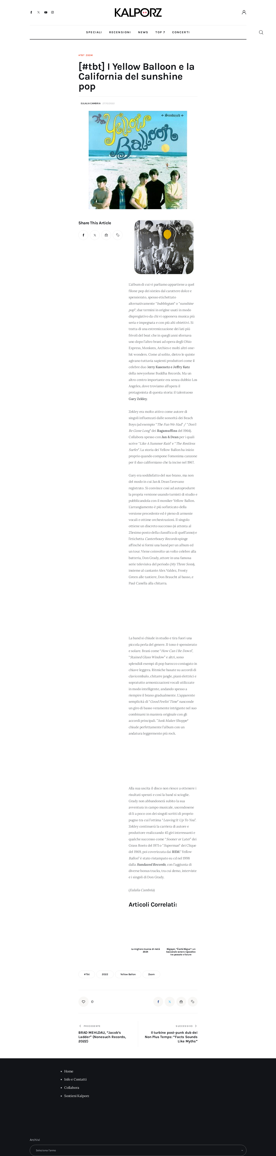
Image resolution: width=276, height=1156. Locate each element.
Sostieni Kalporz (76, 1096)
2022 (105, 974)
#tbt (81, 55)
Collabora (71, 1087)
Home (68, 1071)
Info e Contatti (75, 1079)
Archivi (35, 1140)
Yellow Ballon (128, 974)
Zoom (89, 55)
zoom (151, 974)
